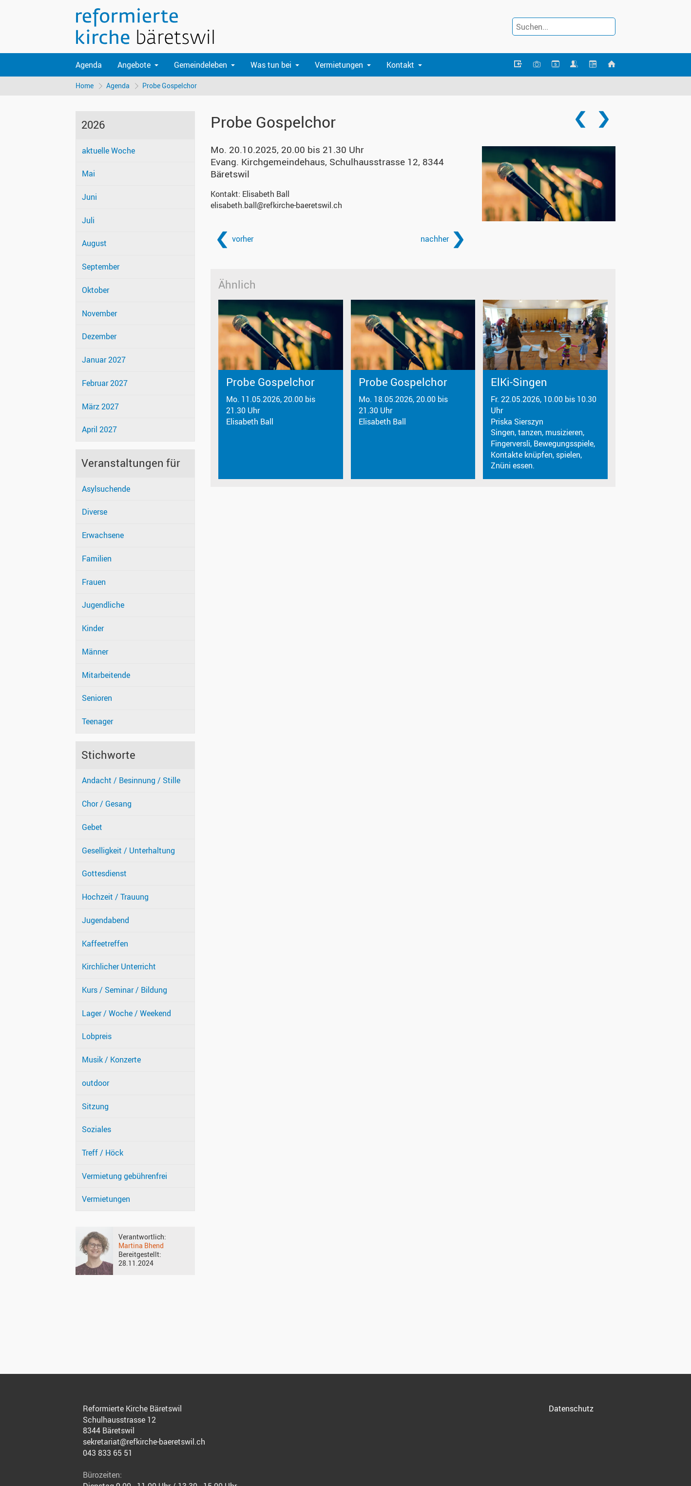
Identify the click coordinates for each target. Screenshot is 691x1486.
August (94, 243)
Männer (95, 651)
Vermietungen (106, 1199)
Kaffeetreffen (105, 943)
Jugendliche (103, 604)
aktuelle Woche (108, 150)
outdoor (95, 1083)
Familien (97, 558)
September (100, 266)
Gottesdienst (104, 873)
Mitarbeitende (106, 675)
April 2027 (99, 429)
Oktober (95, 290)
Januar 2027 (104, 359)
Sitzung (95, 1106)
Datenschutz (571, 1408)
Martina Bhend (141, 1245)
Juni (89, 197)
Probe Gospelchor (169, 85)
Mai (88, 173)
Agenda (89, 64)
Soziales (96, 1129)
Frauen (94, 582)
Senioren (97, 698)
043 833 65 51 (108, 1452)
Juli (88, 220)
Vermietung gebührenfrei (124, 1176)
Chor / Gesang (107, 803)
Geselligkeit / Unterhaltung (128, 850)
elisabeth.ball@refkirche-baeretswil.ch (276, 205)
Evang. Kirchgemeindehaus (327, 167)
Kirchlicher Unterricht (119, 966)
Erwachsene (103, 535)
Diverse (94, 511)
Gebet (92, 827)
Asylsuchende (106, 488)
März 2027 (100, 406)
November (99, 313)
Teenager (97, 721)
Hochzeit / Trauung (115, 896)
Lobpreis (97, 1036)
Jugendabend (105, 920)
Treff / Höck (102, 1152)
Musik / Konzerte (111, 1059)
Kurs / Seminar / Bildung (124, 989)
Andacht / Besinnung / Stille (131, 780)
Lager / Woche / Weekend (126, 1013)
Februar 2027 (105, 383)
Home (85, 85)
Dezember (99, 336)
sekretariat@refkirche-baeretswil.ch (144, 1441)
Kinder (93, 628)
